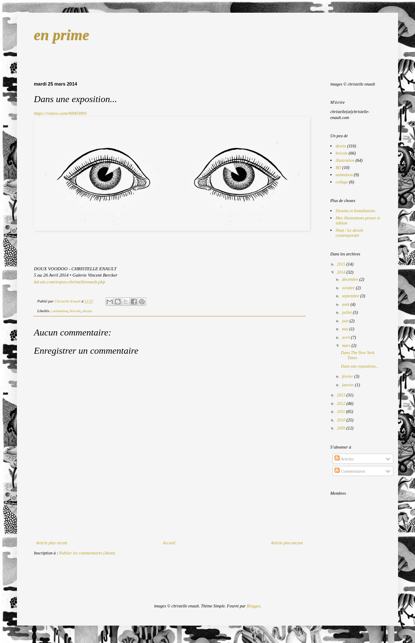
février (348, 376)
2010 (341, 420)
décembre (350, 279)
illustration (345, 160)
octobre (349, 287)
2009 (341, 428)
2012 (341, 403)
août (346, 304)
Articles (344, 459)
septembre (351, 296)
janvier (348, 384)
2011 (341, 411)
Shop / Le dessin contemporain (349, 233)
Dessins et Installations (355, 210)
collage (342, 182)
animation (60, 311)
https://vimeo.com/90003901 (60, 113)
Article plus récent (51, 542)
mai (345, 329)
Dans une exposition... (360, 366)
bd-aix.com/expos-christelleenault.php (69, 281)
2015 (341, 264)
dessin (87, 311)
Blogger (253, 606)
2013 (341, 395)
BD (338, 167)
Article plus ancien (287, 542)
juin (345, 321)
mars (346, 345)
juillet (347, 312)
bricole (75, 311)
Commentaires (350, 471)
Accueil (169, 542)
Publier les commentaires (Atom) (87, 553)
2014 (341, 272)
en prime (61, 35)
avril (346, 337)
